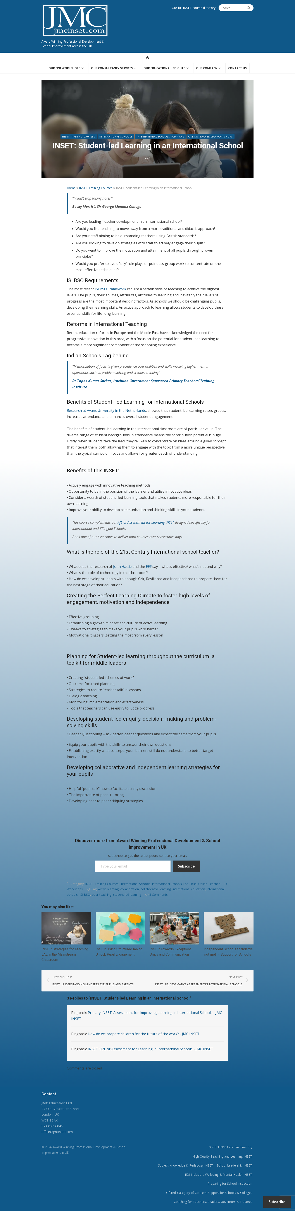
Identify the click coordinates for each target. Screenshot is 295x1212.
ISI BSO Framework (110, 289)
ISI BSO (84, 895)
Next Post (200, 982)
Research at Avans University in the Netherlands (106, 410)
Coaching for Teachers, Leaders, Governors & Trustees (214, 1202)
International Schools (116, 136)
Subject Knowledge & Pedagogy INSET (186, 1166)
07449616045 (51, 1126)
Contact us (237, 68)
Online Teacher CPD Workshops (210, 136)
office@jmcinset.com (56, 1132)
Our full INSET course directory (194, 8)
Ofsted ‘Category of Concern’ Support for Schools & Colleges (210, 1193)
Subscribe (186, 866)
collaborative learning (156, 889)
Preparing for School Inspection (231, 1184)
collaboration (129, 889)
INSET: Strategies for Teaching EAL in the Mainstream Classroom (64, 955)
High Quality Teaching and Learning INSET (223, 1157)
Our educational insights (164, 68)
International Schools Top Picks (160, 136)
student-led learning (127, 895)
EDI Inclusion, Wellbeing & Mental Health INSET (219, 1175)
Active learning (108, 889)
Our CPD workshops (64, 68)
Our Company (206, 68)
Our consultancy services (112, 68)
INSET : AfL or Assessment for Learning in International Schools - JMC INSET (150, 1049)
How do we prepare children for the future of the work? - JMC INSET (144, 1034)
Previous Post (92, 982)
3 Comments (158, 895)
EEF (149, 566)
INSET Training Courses (78, 136)
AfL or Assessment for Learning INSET (146, 522)
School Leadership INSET (235, 1166)
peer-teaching (101, 895)
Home (71, 188)
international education (189, 889)
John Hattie (122, 566)
